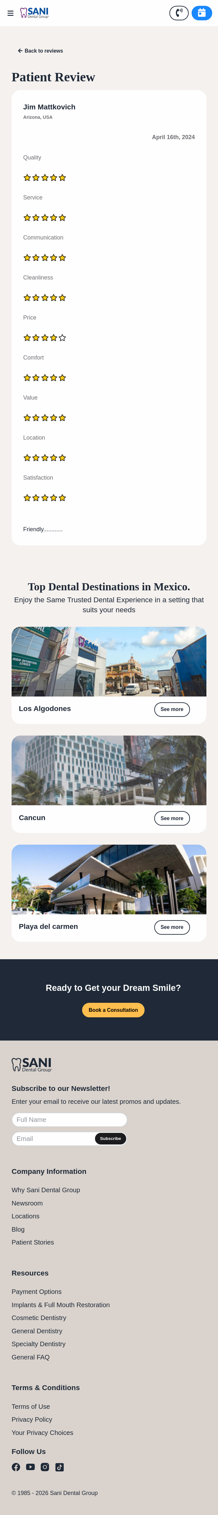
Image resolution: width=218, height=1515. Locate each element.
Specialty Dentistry (39, 1343)
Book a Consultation (113, 1010)
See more (172, 709)
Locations (26, 1216)
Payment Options (37, 1291)
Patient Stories (33, 1242)
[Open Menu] (13, 13)
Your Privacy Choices (42, 1432)
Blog (18, 1229)
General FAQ (31, 1357)
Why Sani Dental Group (46, 1190)
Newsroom (27, 1203)
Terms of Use (31, 1406)
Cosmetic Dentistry (39, 1317)
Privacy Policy (32, 1419)
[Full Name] (70, 1120)
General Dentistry (37, 1331)
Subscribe (110, 1138)
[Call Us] (179, 13)
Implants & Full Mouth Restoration (61, 1304)
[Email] (70, 1139)
